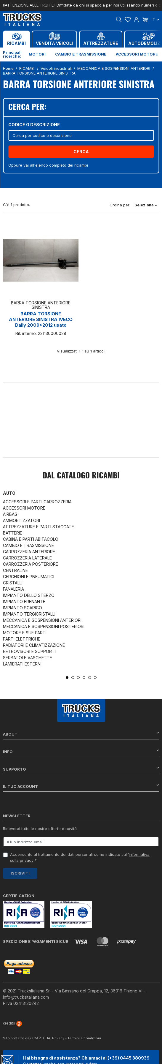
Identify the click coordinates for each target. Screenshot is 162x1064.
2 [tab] (73, 677)
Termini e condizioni (84, 1038)
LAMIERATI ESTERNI (22, 663)
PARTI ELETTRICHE (21, 638)
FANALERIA (13, 589)
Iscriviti (20, 873)
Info (81, 751)
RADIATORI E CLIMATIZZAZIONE (34, 645)
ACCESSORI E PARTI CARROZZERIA (37, 501)
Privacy (58, 1038)
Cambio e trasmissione (80, 54)
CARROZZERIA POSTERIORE (30, 564)
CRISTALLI (13, 582)
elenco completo (50, 165)
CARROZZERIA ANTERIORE (29, 551)
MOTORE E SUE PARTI (24, 632)
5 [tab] (89, 677)
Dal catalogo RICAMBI (81, 476)
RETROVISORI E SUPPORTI (29, 651)
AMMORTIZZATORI (21, 520)
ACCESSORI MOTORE (24, 507)
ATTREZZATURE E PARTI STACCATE (38, 526)
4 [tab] (84, 677)
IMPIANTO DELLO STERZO (28, 595)
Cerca (81, 151)
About (81, 733)
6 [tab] (95, 677)
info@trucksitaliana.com (26, 997)
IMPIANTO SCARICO (22, 607)
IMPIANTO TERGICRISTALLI (29, 613)
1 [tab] (67, 677)
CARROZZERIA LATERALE (27, 557)
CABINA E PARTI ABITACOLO (30, 539)
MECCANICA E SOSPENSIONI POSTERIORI (43, 626)
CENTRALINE (15, 570)
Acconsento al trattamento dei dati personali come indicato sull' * (80, 857)
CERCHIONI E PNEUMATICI (28, 576)
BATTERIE (12, 532)
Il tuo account (81, 786)
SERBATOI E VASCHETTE (27, 657)
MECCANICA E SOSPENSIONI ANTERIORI (42, 620)
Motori (37, 54)
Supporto (81, 768)
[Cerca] (81, 135)
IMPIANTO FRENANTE (24, 601)
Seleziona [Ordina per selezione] (145, 205)
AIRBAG (10, 514)
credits (12, 1023)
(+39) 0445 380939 (129, 1057)
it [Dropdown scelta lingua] (155, 19)
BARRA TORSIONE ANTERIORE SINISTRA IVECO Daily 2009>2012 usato (41, 319)
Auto (9, 493)
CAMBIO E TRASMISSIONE (28, 545)
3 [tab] (78, 677)
